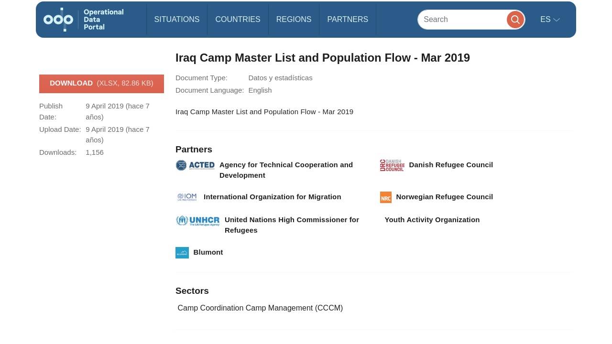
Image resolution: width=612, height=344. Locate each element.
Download (101, 83)
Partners (347, 19)
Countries (237, 19)
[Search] (471, 19)
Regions (294, 19)
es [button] (546, 19)
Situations (177, 19)
